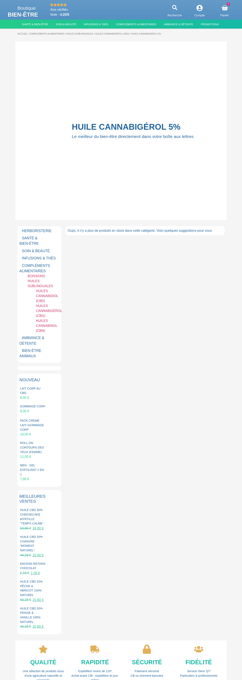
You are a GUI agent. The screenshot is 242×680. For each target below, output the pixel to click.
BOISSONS (36, 276)
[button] (175, 7)
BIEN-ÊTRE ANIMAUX (30, 353)
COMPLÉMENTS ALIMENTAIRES (46, 33)
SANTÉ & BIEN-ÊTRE (29, 241)
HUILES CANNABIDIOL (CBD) (47, 296)
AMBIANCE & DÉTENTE (31, 340)
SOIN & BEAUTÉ (36, 251)
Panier (224, 15)
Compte (200, 15)
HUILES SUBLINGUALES (79, 33)
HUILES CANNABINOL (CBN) (46, 325)
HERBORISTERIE (37, 231)
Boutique (26, 8)
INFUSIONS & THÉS (39, 258)
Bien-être (23, 14)
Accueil (22, 33)
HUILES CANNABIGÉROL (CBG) (112, 33)
